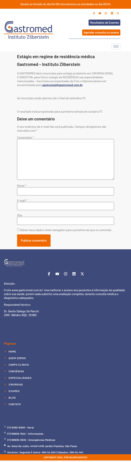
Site (19, 215)
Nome (21, 185)
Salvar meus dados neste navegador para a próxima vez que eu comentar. (66, 230)
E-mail (22, 200)
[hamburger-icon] (116, 46)
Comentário (25, 137)
